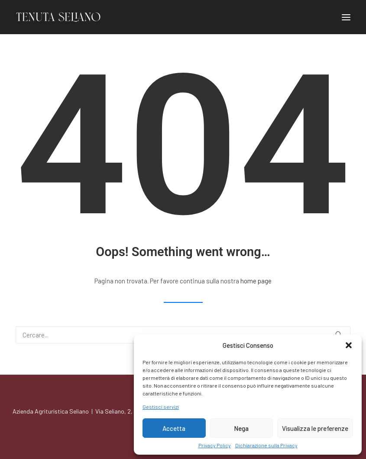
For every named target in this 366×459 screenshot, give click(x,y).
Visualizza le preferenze (315, 428)
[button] (348, 345)
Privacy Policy (214, 445)
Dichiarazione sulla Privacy (266, 445)
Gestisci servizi (161, 407)
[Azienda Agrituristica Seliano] (58, 17)
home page (256, 281)
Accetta (173, 428)
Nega (241, 428)
